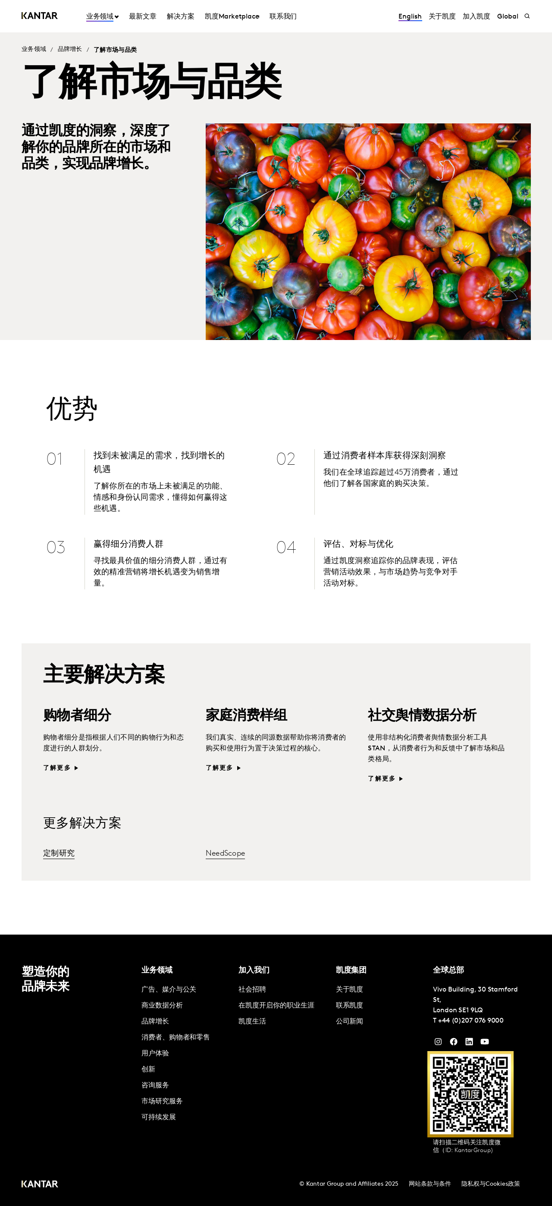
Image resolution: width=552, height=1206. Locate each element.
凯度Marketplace (232, 16)
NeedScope (225, 854)
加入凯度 (476, 16)
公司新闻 (350, 1021)
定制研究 (59, 854)
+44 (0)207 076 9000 (471, 1020)
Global (507, 16)
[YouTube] (469, 1043)
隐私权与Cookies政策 (490, 1184)
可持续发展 (158, 1117)
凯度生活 (252, 1021)
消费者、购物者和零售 (175, 1037)
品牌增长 (70, 49)
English (409, 16)
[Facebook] (453, 1043)
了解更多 (57, 768)
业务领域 (100, 16)
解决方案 (180, 16)
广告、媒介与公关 (168, 989)
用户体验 (155, 1053)
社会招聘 (252, 989)
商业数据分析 (162, 1005)
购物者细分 (77, 716)
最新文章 (143, 16)
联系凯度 (350, 1005)
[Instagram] (438, 1043)
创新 (148, 1069)
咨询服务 (155, 1085)
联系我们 (283, 16)
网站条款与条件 (430, 1184)
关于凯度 (442, 16)
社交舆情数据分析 (422, 716)
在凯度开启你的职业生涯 (276, 1005)
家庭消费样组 (246, 716)
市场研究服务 (162, 1101)
